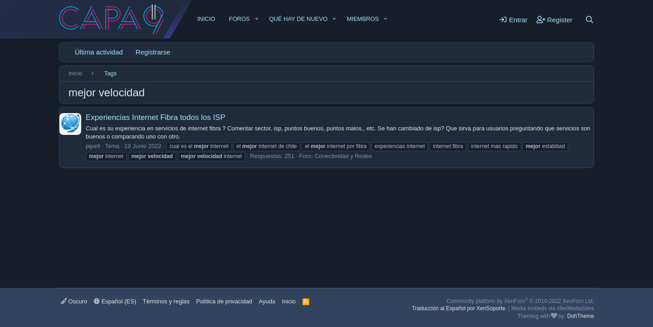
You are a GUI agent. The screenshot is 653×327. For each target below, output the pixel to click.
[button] (257, 19)
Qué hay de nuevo (298, 18)
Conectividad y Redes (343, 156)
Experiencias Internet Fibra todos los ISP (155, 117)
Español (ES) (115, 301)
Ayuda (267, 301)
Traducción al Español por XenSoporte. (459, 308)
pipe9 (93, 146)
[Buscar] (589, 19)
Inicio (206, 18)
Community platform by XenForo (520, 301)
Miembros (363, 18)
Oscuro (74, 301)
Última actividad (99, 52)
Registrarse (153, 52)
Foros (239, 18)
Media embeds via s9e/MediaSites (552, 308)
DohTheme (580, 316)
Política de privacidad (224, 301)
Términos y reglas (166, 301)
